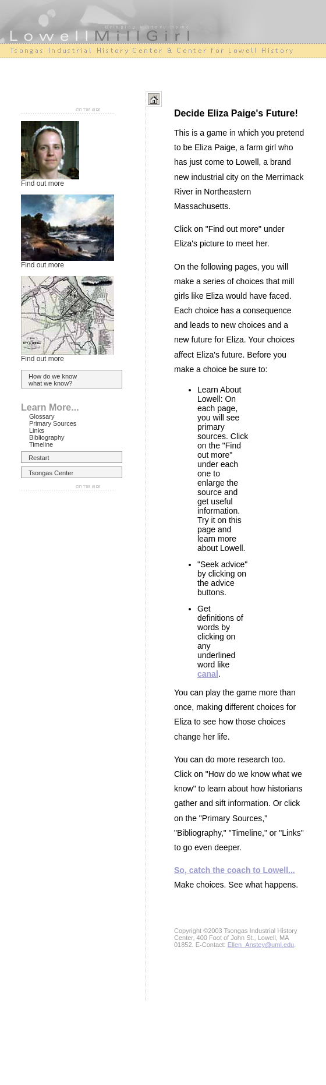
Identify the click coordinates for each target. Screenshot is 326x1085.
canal (207, 673)
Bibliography (47, 437)
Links (36, 430)
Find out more (42, 183)
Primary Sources (52, 423)
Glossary (41, 416)
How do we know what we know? (53, 380)
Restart (39, 457)
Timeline (41, 444)
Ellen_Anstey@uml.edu (261, 944)
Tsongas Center (51, 472)
